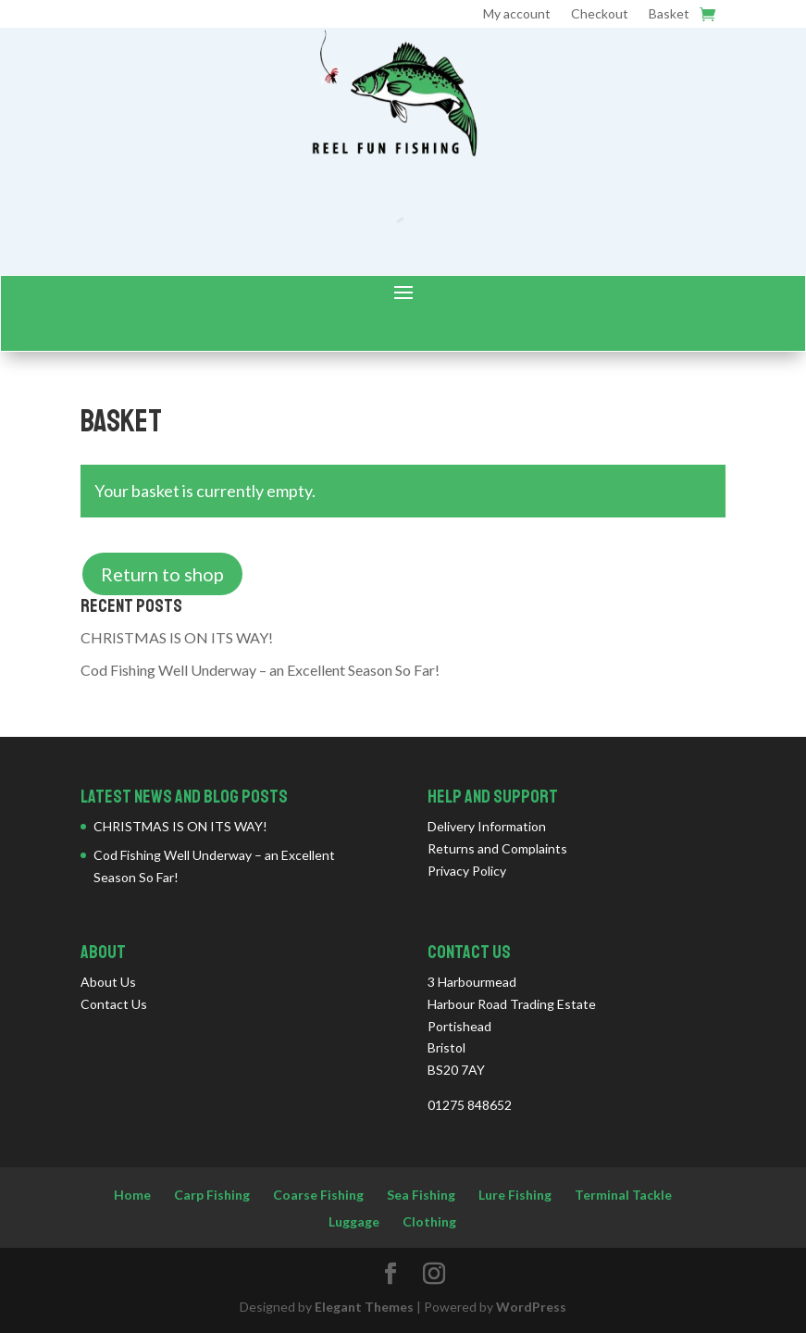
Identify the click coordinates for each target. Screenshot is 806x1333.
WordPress (531, 1306)
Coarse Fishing (318, 1194)
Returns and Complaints (497, 848)
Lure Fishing (515, 1194)
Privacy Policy (467, 870)
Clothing (429, 1221)
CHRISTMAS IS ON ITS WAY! (177, 637)
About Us (108, 982)
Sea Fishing (421, 1194)
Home (132, 1194)
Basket (669, 14)
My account (517, 14)
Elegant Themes (364, 1306)
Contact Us (114, 1004)
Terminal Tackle (623, 1194)
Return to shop (162, 574)
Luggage (354, 1221)
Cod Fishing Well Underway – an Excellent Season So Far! (260, 670)
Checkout (599, 14)
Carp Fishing (212, 1194)
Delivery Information (487, 826)
